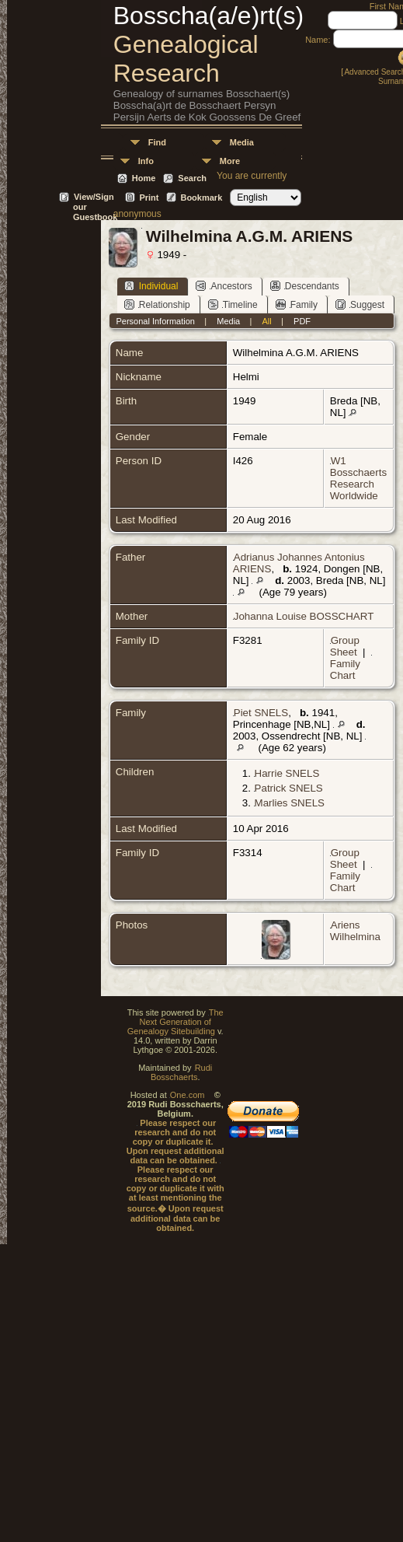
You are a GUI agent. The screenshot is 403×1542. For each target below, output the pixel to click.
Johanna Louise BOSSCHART (303, 616)
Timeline (233, 304)
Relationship (157, 304)
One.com (187, 1095)
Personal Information (155, 321)
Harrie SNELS (287, 773)
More (230, 161)
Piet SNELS (261, 713)
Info (146, 161)
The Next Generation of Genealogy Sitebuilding (175, 1022)
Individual (151, 286)
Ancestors (224, 286)
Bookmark (201, 197)
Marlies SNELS (290, 803)
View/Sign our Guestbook (95, 198)
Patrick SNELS (289, 788)
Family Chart (345, 669)
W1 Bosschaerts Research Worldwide (358, 478)
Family (297, 304)
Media (242, 142)
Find (157, 142)
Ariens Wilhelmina (355, 930)
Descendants (304, 286)
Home (144, 178)
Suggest (359, 304)
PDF (302, 321)
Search (192, 178)
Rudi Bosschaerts (181, 1072)
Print (148, 197)
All (267, 321)
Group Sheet (345, 646)
